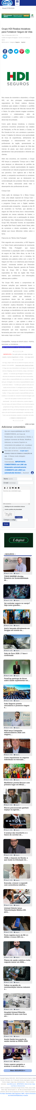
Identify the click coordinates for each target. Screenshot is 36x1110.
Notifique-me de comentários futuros (15, 506)
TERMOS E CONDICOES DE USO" (18, 418)
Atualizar (19, 517)
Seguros (17, 42)
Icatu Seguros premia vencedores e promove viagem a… (16, 705)
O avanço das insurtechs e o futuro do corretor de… (16, 834)
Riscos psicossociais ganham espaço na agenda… (16, 809)
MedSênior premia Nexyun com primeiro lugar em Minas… (17, 784)
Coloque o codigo (10, 520)
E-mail (11, 483)
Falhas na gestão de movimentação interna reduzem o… (17, 987)
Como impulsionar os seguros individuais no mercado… (16, 759)
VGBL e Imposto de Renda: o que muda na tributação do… (16, 859)
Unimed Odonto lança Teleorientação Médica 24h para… (15, 910)
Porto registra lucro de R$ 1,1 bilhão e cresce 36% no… (16, 936)
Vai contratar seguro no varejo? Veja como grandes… (17, 604)
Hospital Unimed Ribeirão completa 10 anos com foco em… (15, 1014)
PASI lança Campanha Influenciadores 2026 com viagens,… (14, 732)
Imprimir (23, 42)
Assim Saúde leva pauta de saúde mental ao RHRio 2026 (16, 1040)
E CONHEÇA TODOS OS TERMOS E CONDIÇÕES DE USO (18, 453)
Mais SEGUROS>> (17, 1070)
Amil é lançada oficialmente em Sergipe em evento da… (17, 629)
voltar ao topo (29, 424)
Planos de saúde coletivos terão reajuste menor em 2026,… (17, 961)
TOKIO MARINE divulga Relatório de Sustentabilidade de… (16, 578)
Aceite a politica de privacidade (13, 509)
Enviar (6, 524)
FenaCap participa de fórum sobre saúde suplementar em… (17, 679)
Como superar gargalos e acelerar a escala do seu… (15, 1065)
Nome (8, 479)
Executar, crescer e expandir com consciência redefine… (16, 884)
